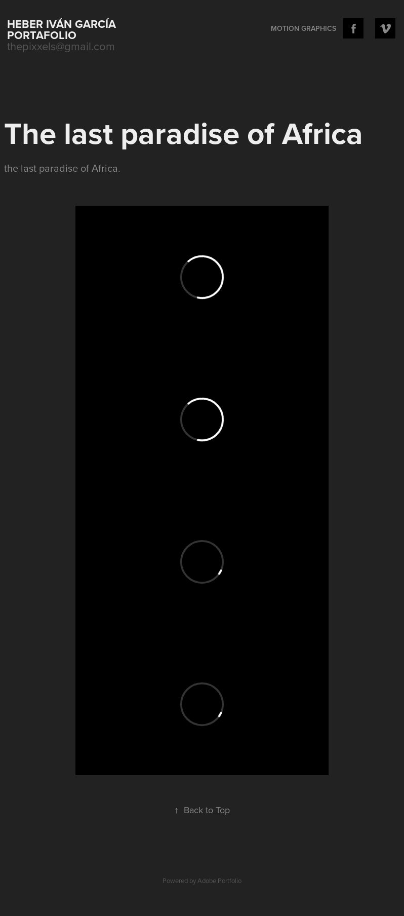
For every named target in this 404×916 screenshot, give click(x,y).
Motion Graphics (303, 28)
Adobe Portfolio (219, 880)
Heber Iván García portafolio (63, 29)
